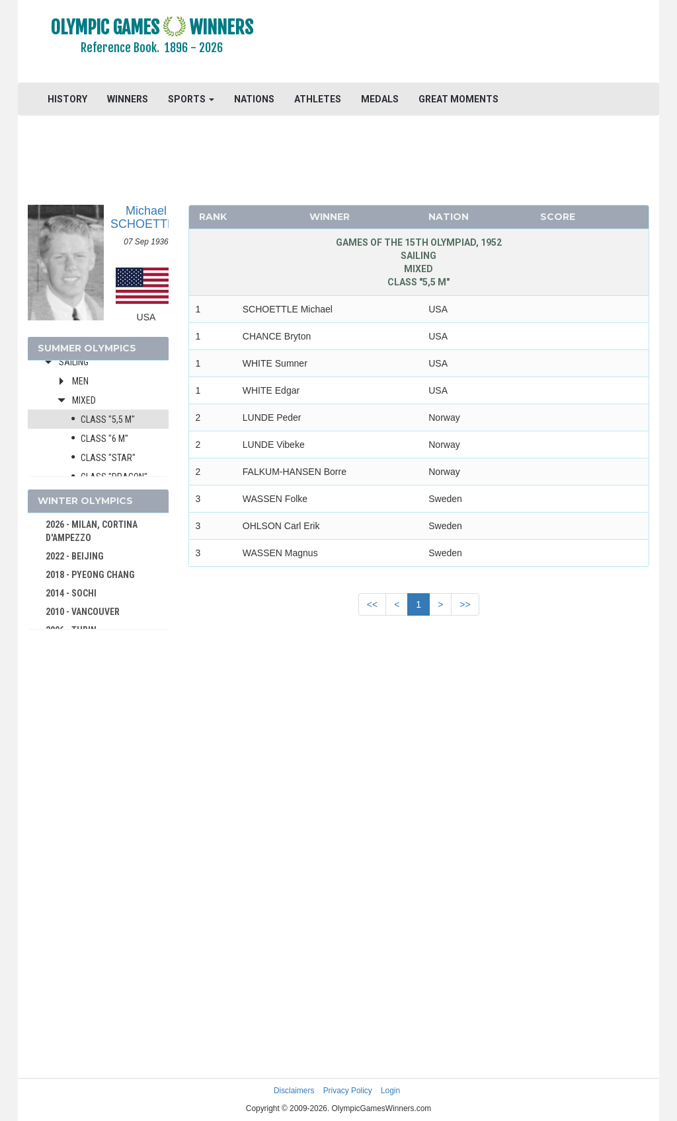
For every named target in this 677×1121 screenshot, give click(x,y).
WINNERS (127, 99)
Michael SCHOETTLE (146, 217)
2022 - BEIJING (75, 556)
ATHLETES (317, 99)
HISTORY (67, 99)
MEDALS (380, 99)
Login (390, 1090)
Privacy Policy (347, 1090)
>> (464, 604)
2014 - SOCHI (71, 593)
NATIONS (254, 99)
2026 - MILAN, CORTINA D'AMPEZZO (92, 531)
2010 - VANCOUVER (83, 611)
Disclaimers (294, 1090)
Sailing (74, 362)
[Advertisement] (472, 43)
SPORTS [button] (191, 99)
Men (80, 381)
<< (372, 604)
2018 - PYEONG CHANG (90, 574)
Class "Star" (108, 457)
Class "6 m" (104, 438)
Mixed (84, 400)
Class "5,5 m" (108, 419)
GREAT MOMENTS (458, 99)
